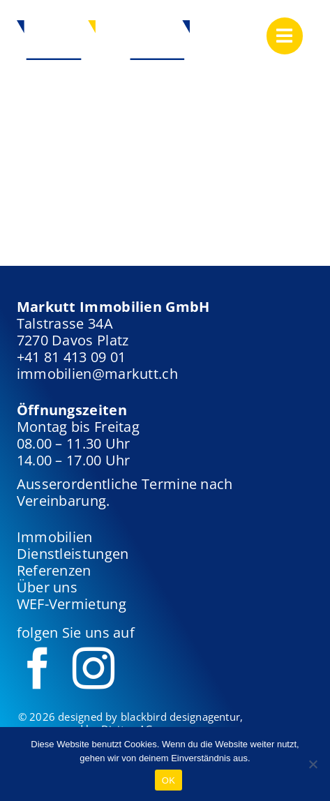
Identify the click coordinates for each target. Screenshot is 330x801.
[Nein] (313, 764)
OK (168, 780)
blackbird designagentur (180, 717)
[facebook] (38, 668)
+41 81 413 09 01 (71, 356)
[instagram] (93, 668)
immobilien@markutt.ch (97, 373)
